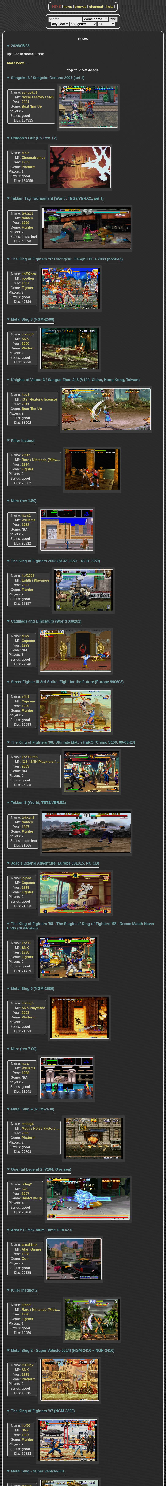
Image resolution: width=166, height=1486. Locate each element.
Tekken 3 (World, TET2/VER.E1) (38, 802)
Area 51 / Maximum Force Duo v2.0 (41, 1230)
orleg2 (27, 1184)
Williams (28, 520)
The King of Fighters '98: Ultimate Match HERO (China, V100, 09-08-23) (73, 742)
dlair (25, 153)
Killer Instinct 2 (24, 1290)
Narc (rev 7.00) (24, 1049)
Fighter (27, 227)
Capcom (28, 641)
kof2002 (28, 575)
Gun (25, 1258)
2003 (25, 1012)
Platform (28, 167)
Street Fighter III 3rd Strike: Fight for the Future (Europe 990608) (67, 682)
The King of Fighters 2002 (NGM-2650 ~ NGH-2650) (55, 561)
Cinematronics (33, 157)
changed (96, 6)
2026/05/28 (20, 46)
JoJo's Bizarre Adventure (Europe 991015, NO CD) (55, 863)
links (109, 6)
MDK (57, 7)
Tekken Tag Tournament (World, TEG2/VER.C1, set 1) (57, 198)
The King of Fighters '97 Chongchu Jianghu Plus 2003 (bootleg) (67, 259)
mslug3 (28, 334)
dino (25, 636)
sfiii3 (25, 696)
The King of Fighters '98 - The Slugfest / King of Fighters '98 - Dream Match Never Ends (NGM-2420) (80, 926)
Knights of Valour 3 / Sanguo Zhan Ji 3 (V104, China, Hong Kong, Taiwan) (75, 380)
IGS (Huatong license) (39, 399)
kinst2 (26, 1305)
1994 (25, 464)
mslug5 (28, 1003)
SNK (25, 339)
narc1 (26, 515)
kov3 (25, 395)
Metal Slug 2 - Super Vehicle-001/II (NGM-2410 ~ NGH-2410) (62, 1350)
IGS (25, 1189)
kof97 (26, 1425)
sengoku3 (30, 92)
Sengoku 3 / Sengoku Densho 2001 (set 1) (47, 78)
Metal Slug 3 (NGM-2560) (32, 319)
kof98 (26, 943)
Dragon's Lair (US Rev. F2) (34, 138)
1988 (25, 525)
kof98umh (30, 757)
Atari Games (32, 1249)
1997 (25, 283)
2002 (25, 585)
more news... (17, 63)
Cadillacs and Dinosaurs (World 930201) (46, 621)
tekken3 (28, 817)
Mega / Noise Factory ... (40, 1128)
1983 (25, 162)
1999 (25, 222)
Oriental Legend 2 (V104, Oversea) (41, 1169)
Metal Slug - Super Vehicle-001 (38, 1471)
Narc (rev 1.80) (24, 501)
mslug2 (28, 1365)
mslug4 (28, 1124)
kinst (26, 455)
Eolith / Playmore (35, 580)
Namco (27, 218)
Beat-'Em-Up (32, 106)
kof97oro (29, 274)
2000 (25, 343)
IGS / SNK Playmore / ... (40, 762)
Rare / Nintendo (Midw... (41, 460)
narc (25, 1063)
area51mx (29, 1245)
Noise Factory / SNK (38, 97)
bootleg (28, 278)
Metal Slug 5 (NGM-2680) (32, 989)
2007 (25, 1193)
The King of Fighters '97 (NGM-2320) (43, 1411)
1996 (25, 1314)
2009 (25, 766)
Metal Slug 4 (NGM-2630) (32, 1109)
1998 (25, 952)
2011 (25, 404)
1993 (25, 645)
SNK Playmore (33, 1008)
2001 (25, 102)
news (67, 6)
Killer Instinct (22, 440)
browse (80, 6)
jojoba (27, 878)
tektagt (27, 213)
